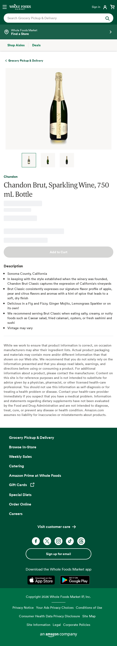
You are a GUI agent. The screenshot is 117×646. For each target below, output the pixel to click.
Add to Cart (58, 252)
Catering (16, 465)
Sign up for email (58, 554)
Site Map (88, 616)
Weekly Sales (20, 456)
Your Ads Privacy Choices (55, 607)
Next (84, 160)
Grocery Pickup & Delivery (31, 437)
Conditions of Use (89, 607)
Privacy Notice (23, 607)
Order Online (20, 504)
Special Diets (20, 494)
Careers (15, 513)
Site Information (38, 624)
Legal (57, 624)
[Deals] (36, 45)
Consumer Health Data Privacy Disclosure (49, 616)
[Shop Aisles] (16, 45)
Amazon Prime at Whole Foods (35, 475)
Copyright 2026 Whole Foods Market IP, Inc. (58, 596)
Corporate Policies (76, 624)
